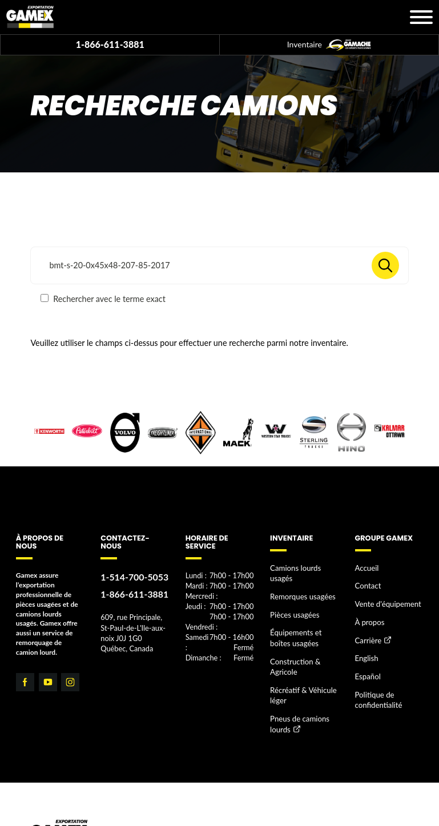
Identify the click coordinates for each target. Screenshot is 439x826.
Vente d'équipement (385, 599)
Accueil (366, 567)
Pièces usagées (292, 599)
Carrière (367, 633)
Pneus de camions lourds (297, 699)
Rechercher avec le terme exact (103, 299)
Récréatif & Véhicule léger (300, 673)
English (365, 649)
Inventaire (329, 45)
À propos (368, 616)
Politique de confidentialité (376, 687)
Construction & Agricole (293, 647)
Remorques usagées (299, 583)
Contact (367, 583)
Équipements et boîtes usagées (303, 621)
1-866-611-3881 (110, 44)
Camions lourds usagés (304, 567)
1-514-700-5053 (131, 576)
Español (366, 666)
